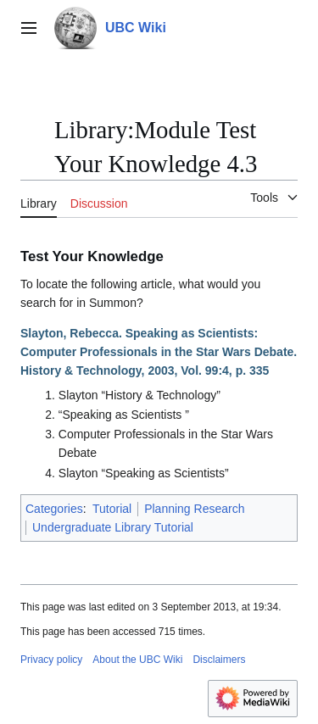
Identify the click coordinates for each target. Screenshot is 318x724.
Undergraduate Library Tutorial (112, 527)
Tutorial (111, 508)
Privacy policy (51, 660)
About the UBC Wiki (137, 660)
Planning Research (194, 508)
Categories (54, 508)
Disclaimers (218, 660)
